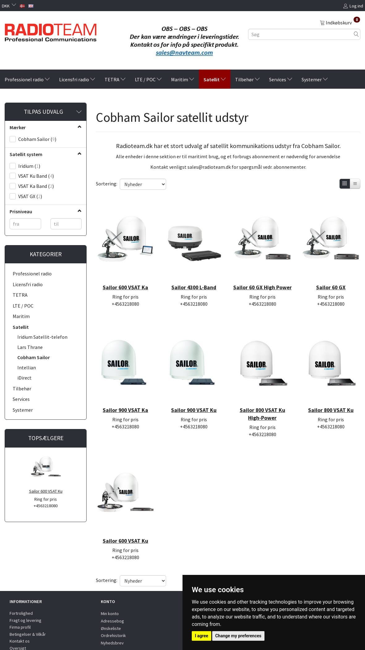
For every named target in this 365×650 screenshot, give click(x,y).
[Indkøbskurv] (340, 22)
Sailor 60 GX (331, 273)
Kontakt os (20, 611)
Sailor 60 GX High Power (262, 277)
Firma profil (20, 597)
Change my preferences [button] (238, 635)
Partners (17, 624)
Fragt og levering (25, 590)
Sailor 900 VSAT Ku (194, 391)
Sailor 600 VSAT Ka (125, 273)
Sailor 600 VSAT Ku (45, 491)
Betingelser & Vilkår (28, 603)
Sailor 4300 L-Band (193, 273)
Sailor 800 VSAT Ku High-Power (262, 395)
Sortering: (106, 184)
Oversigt (18, 618)
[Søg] (356, 34)
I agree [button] (201, 635)
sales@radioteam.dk (209, 167)
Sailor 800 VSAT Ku (331, 391)
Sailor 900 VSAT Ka (125, 391)
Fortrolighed (21, 583)
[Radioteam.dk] (51, 31)
